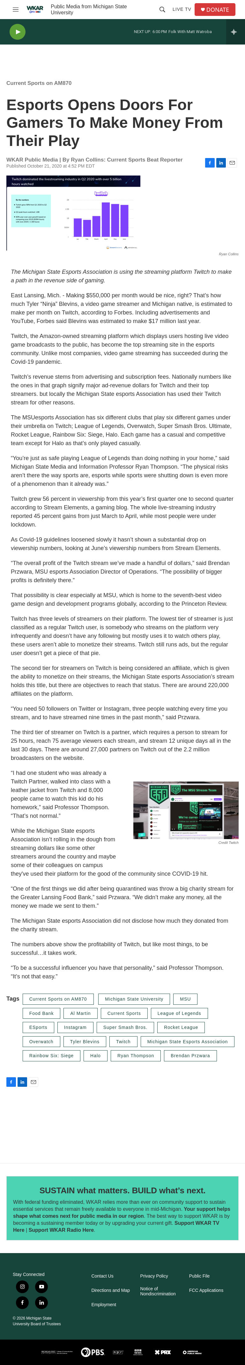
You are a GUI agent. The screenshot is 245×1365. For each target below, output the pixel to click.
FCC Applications (206, 1290)
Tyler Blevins (85, 1041)
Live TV (182, 9)
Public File (199, 1276)
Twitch (123, 1041)
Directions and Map (110, 1290)
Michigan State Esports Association (187, 1041)
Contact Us (102, 1276)
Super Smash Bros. (125, 1027)
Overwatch (41, 1041)
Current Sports (124, 1013)
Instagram (75, 1027)
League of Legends (179, 1013)
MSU (185, 999)
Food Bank (41, 1013)
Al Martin (80, 1013)
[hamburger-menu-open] (16, 9)
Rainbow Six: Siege (51, 1055)
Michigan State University (134, 999)
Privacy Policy (154, 1276)
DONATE (217, 9)
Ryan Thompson (135, 1055)
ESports (38, 1027)
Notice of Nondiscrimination (158, 1291)
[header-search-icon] (162, 9)
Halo (95, 1055)
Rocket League (181, 1027)
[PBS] (93, 1352)
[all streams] (235, 32)
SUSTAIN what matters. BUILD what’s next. (123, 1190)
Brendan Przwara (190, 1055)
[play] (17, 32)
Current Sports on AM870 (38, 83)
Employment (103, 1304)
